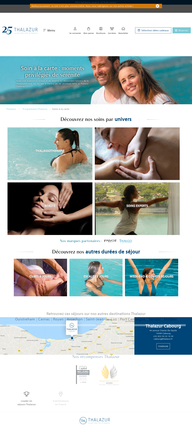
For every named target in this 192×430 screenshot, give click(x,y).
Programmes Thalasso (35, 108)
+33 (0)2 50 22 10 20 (163, 336)
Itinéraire (163, 346)
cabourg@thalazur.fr (163, 339)
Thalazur (11, 108)
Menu (49, 30)
